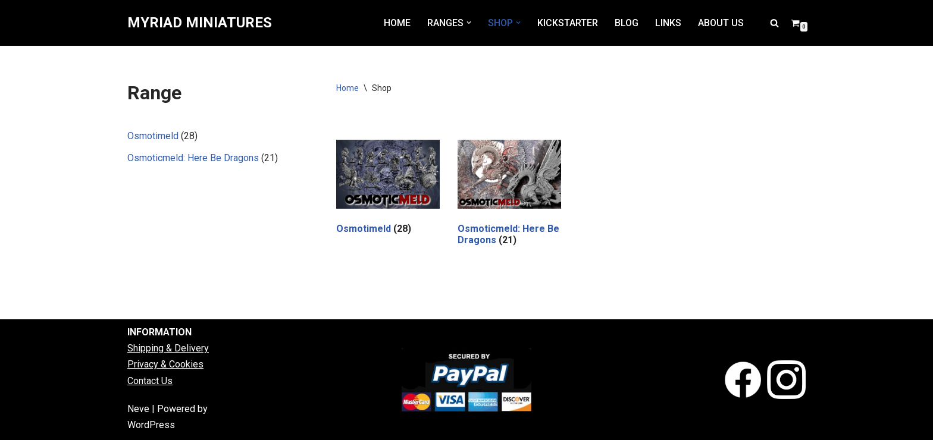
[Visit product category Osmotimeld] (388, 189)
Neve (138, 408)
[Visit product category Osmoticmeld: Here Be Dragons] (509, 195)
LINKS (668, 23)
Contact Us (150, 380)
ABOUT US (721, 23)
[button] (469, 22)
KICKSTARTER (567, 23)
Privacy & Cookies (165, 364)
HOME (397, 23)
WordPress (151, 424)
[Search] (774, 22)
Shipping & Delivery (168, 348)
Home (347, 88)
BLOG (626, 23)
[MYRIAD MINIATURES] (199, 23)
